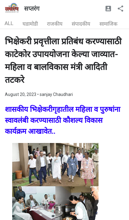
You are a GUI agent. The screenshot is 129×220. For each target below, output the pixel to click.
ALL (9, 23)
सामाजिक (108, 24)
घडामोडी (30, 24)
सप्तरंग (31, 8)
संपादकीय (81, 24)
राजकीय (55, 24)
